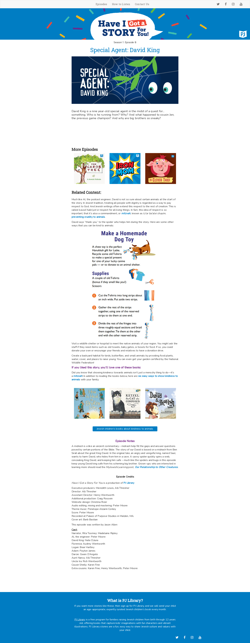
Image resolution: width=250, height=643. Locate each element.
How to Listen (121, 4)
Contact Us (142, 4)
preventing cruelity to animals (88, 217)
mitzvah (78, 376)
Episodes (101, 4)
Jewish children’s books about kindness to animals (125, 428)
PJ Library (128, 482)
